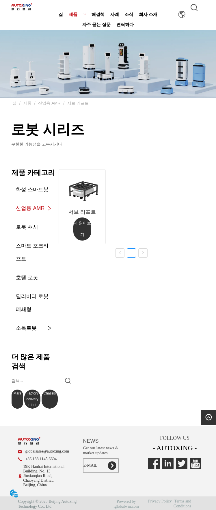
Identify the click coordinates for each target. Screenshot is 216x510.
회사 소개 (148, 14)
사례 (114, 14)
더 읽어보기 (82, 229)
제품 (77, 14)
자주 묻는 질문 (96, 24)
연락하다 (125, 24)
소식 (128, 14)
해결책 (98, 14)
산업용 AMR (49, 103)
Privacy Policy (160, 501)
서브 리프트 (77, 103)
